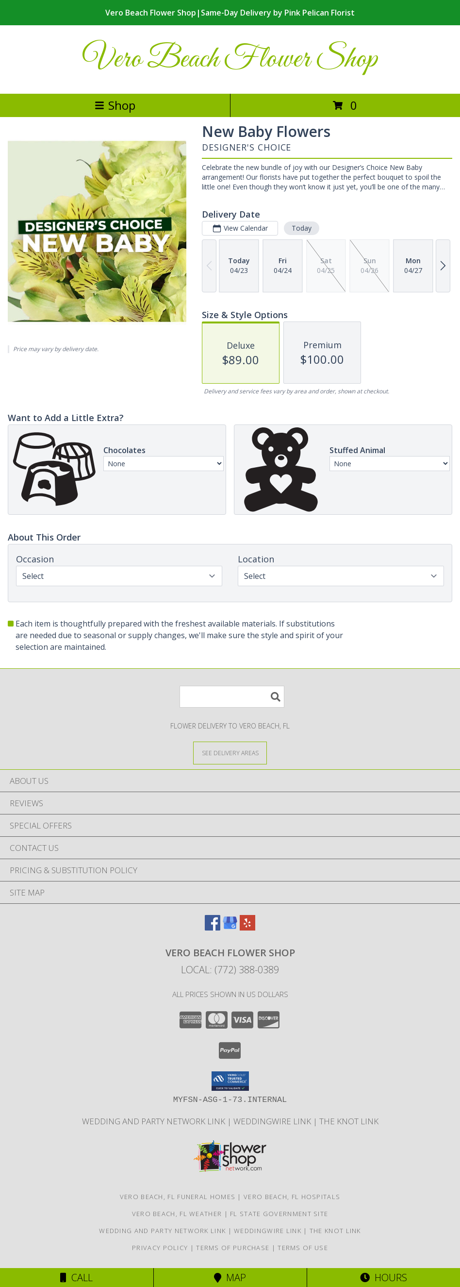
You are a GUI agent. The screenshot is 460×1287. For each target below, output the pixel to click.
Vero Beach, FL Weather (177, 1213)
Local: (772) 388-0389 (230, 969)
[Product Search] (232, 697)
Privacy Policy (160, 1247)
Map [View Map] (230, 1277)
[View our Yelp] (247, 927)
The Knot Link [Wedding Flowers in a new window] (348, 1121)
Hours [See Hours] (383, 1277)
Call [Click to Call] (76, 1277)
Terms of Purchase (232, 1247)
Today (302, 228)
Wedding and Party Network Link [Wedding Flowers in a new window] (154, 1121)
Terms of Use (303, 1247)
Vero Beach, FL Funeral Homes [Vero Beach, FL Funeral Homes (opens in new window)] (177, 1196)
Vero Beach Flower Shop (230, 59)
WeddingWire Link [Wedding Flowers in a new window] (273, 1121)
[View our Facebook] (212, 927)
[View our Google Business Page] (230, 927)
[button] (230, 1081)
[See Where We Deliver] (230, 752)
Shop (115, 105)
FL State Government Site (279, 1213)
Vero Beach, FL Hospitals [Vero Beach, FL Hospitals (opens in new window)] (292, 1196)
